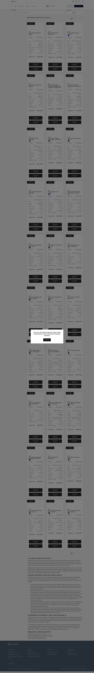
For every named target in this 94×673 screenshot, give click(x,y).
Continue (46, 339)
